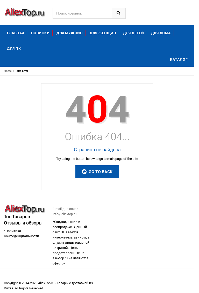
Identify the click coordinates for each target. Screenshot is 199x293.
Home (8, 71)
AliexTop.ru (46, 283)
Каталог (179, 59)
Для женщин (103, 33)
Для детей (133, 33)
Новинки (40, 33)
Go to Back (97, 171)
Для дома (161, 33)
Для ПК (14, 48)
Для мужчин (69, 33)
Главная (15, 33)
